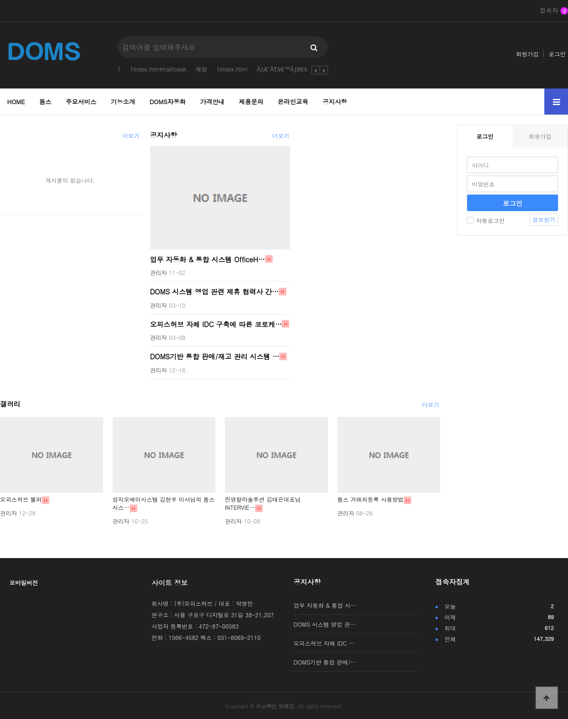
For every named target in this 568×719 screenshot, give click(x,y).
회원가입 (527, 54)
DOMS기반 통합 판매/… (324, 662)
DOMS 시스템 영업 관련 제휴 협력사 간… (214, 291)
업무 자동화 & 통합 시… (324, 605)
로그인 (557, 54)
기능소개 (123, 101)
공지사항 (334, 101)
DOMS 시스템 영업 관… (324, 624)
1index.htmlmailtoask (158, 69)
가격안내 (212, 101)
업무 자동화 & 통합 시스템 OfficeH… (207, 259)
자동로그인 (486, 220)
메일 (201, 69)
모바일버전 (23, 582)
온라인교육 (292, 101)
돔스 (45, 101)
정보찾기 (543, 219)
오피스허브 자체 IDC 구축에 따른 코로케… (216, 323)
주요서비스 (81, 101)
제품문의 (251, 101)
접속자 (554, 11)
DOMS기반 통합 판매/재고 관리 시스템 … (215, 356)
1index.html (231, 69)
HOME (16, 101)
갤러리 (10, 403)
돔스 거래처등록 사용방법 (370, 499)
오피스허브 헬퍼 (21, 499)
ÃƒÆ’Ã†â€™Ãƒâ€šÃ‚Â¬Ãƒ (292, 69)
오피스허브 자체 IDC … (323, 643)
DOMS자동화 (168, 101)
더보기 (131, 136)
